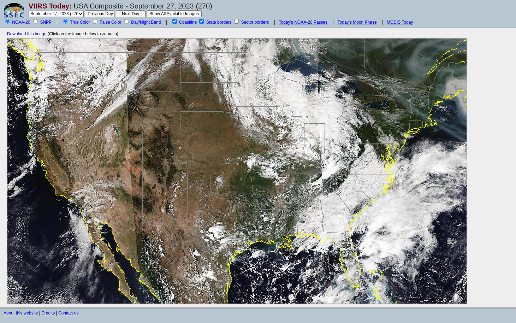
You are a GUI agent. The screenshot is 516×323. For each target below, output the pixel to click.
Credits (48, 313)
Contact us (68, 313)
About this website (21, 313)
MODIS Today (400, 22)
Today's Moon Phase (357, 22)
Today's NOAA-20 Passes (303, 22)
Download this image (26, 33)
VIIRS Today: (50, 6)
